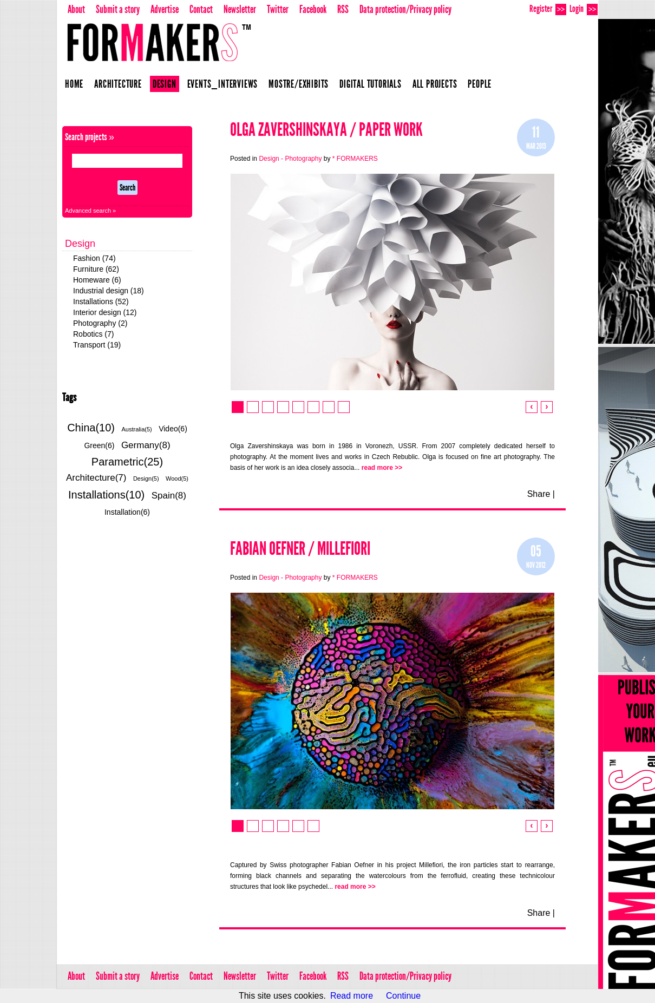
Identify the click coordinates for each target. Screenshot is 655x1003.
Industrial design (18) (108, 290)
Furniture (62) (96, 269)
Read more (351, 995)
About (76, 9)
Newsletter (240, 9)
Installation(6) (127, 512)
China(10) (91, 428)
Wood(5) (177, 478)
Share (539, 494)
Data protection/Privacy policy (405, 9)
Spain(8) (169, 495)
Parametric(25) (127, 462)
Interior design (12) (105, 312)
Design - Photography (290, 158)
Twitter (278, 9)
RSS (343, 9)
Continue (403, 995)
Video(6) (173, 428)
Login (583, 9)
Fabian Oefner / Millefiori (300, 548)
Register (547, 9)
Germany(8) (146, 445)
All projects (434, 83)
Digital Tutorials (370, 83)
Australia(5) (136, 429)
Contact (201, 9)
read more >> (382, 467)
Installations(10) (106, 495)
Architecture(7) (96, 478)
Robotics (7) (93, 334)
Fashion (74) (94, 258)
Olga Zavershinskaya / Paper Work (326, 130)
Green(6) (99, 445)
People (480, 83)
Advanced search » (90, 210)
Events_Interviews (222, 83)
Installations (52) (101, 301)
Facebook (312, 9)
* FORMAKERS (355, 158)
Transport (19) (97, 344)
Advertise (164, 9)
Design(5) (146, 478)
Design (164, 83)
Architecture (118, 83)
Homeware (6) (97, 280)
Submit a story (118, 9)
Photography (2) (100, 323)
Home (74, 83)
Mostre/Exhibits (298, 83)
